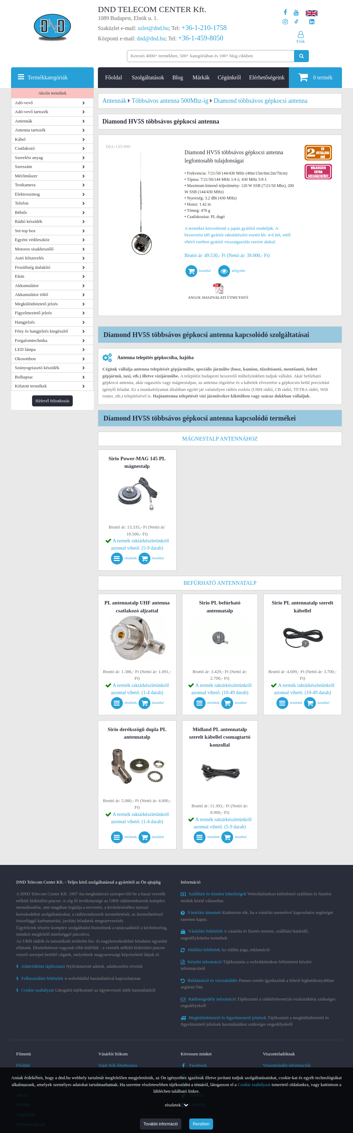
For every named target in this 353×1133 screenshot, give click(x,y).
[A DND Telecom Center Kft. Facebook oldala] (285, 12)
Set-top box (25, 230)
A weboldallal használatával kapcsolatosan (78, 978)
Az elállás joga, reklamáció (225, 949)
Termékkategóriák (48, 77)
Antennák (23, 121)
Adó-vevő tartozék (31, 111)
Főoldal (113, 77)
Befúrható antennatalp (219, 583)
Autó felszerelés (29, 257)
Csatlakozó (25, 148)
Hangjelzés (25, 322)
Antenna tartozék (30, 129)
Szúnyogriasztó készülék (37, 367)
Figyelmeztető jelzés (33, 312)
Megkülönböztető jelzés (36, 303)
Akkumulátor (27, 285)
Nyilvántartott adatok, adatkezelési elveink (79, 966)
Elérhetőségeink (267, 77)
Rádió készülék (28, 221)
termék (315, 77)
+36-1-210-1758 (203, 27)
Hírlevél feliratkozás (52, 400)
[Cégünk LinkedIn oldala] (311, 21)
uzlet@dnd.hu (153, 28)
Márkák (201, 77)
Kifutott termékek (31, 385)
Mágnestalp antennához (220, 439)
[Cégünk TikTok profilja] (296, 21)
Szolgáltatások (148, 77)
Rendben (201, 1124)
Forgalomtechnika (31, 340)
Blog (177, 77)
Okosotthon (25, 358)
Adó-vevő (24, 102)
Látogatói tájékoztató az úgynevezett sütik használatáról (85, 990)
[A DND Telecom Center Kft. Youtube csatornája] (296, 12)
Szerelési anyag (29, 157)
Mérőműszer (26, 175)
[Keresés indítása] (301, 56)
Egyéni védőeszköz (32, 239)
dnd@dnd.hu (151, 38)
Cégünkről (229, 77)
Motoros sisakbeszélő (34, 249)
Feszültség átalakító (32, 267)
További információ (160, 1124)
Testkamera (25, 184)
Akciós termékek (52, 93)
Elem (19, 276)
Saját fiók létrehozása (118, 1065)
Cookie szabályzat (254, 1084)
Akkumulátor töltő (31, 294)
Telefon (22, 203)
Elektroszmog (27, 194)
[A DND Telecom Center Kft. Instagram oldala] (285, 21)
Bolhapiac (24, 377)
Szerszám (23, 166)
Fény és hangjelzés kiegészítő (41, 331)
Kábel (20, 139)
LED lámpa (25, 349)
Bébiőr (21, 212)
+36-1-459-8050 (200, 38)
